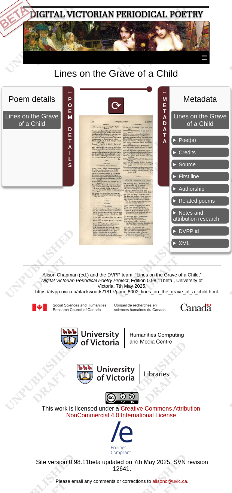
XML (184, 243)
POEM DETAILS (70, 132)
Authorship (191, 189)
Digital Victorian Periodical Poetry (116, 14)
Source (187, 164)
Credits (187, 152)
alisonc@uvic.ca (169, 481)
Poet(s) (187, 140)
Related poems (196, 201)
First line (188, 176)
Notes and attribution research (196, 216)
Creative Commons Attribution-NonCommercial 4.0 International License (134, 411)
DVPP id (188, 231)
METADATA (165, 120)
